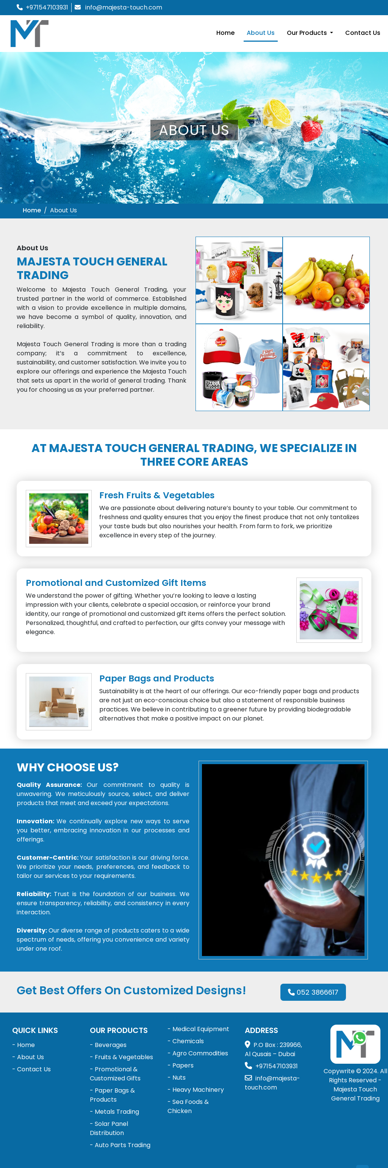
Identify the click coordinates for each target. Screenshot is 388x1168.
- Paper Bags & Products (112, 1095)
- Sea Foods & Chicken (188, 1106)
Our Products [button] (308, 32)
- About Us (28, 1057)
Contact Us (362, 32)
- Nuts (176, 1077)
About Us (261, 32)
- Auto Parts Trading (120, 1145)
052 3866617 (313, 992)
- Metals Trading (114, 1111)
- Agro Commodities (197, 1053)
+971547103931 (47, 7)
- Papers (180, 1065)
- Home (23, 1045)
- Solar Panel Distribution (109, 1128)
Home (225, 32)
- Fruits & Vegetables (121, 1057)
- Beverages (108, 1045)
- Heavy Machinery (195, 1089)
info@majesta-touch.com (123, 7)
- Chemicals (185, 1041)
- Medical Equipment (198, 1029)
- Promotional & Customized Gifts (115, 1074)
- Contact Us (31, 1069)
